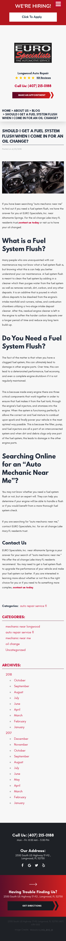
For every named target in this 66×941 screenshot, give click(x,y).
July (16, 698)
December (21, 739)
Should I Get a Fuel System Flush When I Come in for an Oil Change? (30, 116)
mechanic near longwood (23, 626)
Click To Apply (32, 17)
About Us (21, 111)
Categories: (13, 617)
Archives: (11, 665)
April (17, 709)
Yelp (43, 866)
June (17, 704)
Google (29, 866)
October (20, 680)
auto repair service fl (33, 606)
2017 (9, 733)
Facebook (22, 866)
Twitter (36, 866)
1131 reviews (44, 77)
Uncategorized (16, 650)
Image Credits (21, 929)
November (21, 744)
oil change (13, 644)
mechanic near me (18, 638)
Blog (36, 111)
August (18, 692)
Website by (41, 930)
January (19, 727)
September (21, 686)
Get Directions (32, 905)
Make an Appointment (32, 95)
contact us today (29, 222)
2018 (9, 674)
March (18, 715)
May (17, 779)
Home (6, 111)
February (20, 721)
